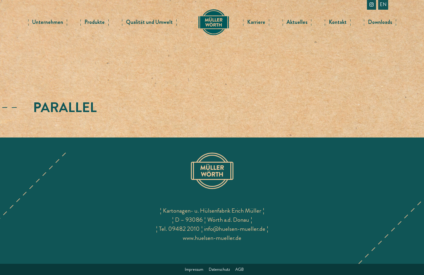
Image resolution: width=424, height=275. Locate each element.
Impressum (194, 269)
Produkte (94, 22)
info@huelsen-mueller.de (234, 228)
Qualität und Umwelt (149, 22)
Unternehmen (47, 22)
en (383, 4)
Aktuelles (297, 22)
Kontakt (338, 22)
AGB (239, 269)
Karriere (256, 22)
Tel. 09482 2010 (179, 228)
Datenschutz (219, 269)
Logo (213, 18)
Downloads (380, 22)
